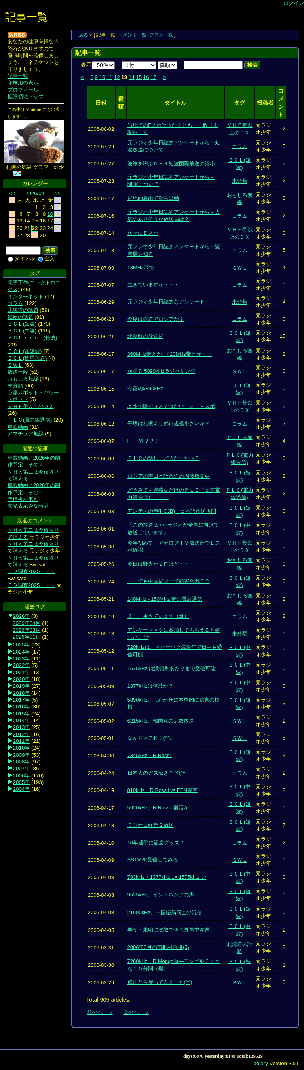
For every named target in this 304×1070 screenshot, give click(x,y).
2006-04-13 (101, 825)
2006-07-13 (101, 250)
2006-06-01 (101, 529)
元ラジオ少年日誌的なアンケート (166, 302)
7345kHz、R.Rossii (149, 755)
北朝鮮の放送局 (145, 336)
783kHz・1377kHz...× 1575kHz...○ (167, 877)
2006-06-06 (101, 459)
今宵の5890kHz (145, 388)
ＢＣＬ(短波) (22, 324)
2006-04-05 (101, 930)
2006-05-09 (101, 686)
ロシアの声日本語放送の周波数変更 (168, 476)
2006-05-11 (101, 668)
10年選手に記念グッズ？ (155, 843)
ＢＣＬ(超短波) (25, 351)
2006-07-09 (101, 267)
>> (57, 193)
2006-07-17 (101, 198)
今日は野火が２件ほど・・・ (160, 564)
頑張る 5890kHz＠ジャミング (161, 371)
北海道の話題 (23, 310)
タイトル (21, 258)
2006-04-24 (101, 773)
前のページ (100, 1012)
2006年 (21, 776)
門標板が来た (23, 499)
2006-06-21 (101, 336)
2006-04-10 (101, 843)
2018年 (21, 693)
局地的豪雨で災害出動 (153, 198)
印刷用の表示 (23, 83)
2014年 (21, 720)
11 (109, 77)
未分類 (239, 181)
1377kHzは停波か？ (150, 686)
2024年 (21, 652)
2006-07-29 (101, 146)
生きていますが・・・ (153, 285)
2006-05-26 (101, 564)
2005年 (21, 782)
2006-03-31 (101, 947)
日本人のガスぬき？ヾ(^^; (157, 773)
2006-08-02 (101, 129)
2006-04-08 (101, 877)
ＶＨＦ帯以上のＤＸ (31, 406)
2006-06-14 (101, 406)
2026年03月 (26, 630)
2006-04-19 (101, 790)
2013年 (21, 727)
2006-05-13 (101, 634)
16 (146, 77)
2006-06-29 (101, 302)
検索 (252, 65)
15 (139, 77)
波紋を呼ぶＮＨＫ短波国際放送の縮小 (171, 164)
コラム (239, 146)
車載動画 (18, 427)
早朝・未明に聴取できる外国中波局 (168, 930)
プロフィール (23, 90)
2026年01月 (26, 637)
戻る (83, 35)
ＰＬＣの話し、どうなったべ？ (163, 458)
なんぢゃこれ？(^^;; (150, 738)
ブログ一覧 (161, 35)
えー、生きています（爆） (158, 616)
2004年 (21, 789)
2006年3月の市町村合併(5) (158, 947)
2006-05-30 (101, 546)
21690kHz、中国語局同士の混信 (164, 912)
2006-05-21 (101, 599)
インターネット (26, 296)
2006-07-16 (101, 216)
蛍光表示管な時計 (28, 506)
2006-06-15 (101, 388)
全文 (46, 258)
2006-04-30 (101, 755)
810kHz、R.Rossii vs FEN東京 (162, 790)
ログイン (293, 3)
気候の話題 (20, 317)
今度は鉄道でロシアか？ (155, 319)
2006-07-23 (101, 181)
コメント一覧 (132, 35)
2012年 (21, 734)
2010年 (21, 748)
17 (153, 77)
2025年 (21, 645)
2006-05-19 (101, 616)
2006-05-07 (101, 704)
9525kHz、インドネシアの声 (160, 894)
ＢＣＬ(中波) (22, 331)
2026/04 (34, 193)
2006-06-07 (101, 441)
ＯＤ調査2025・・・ (31, 571)
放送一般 (18, 372)
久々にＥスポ (142, 233)
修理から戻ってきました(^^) (159, 982)
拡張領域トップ (26, 97)
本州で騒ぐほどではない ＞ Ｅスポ (171, 406)
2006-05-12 (101, 651)
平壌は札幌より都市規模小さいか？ (168, 423)
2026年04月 (26, 623)
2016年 (21, 706)
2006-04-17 (101, 808)
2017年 (21, 700)
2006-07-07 (101, 285)
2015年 (21, 714)
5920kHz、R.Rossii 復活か (158, 808)
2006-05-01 (101, 738)
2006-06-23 (101, 319)
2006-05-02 (101, 721)
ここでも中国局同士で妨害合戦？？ (168, 581)
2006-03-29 (101, 983)
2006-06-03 (101, 494)
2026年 (21, 616)
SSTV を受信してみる (152, 860)
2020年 (21, 679)
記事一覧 (26, 17)
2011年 (21, 741)
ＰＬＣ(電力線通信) (30, 420)
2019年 (21, 686)
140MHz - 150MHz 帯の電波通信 (165, 599)
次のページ (136, 1012)
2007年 (21, 768)
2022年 (21, 665)
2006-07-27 (101, 164)
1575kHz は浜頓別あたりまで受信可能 (171, 668)
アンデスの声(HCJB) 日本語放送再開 (171, 511)
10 (102, 77)
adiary (261, 1063)
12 (117, 77)
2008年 (21, 762)
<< (12, 193)
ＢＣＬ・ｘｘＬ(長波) (32, 338)
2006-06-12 (101, 424)
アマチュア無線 (26, 434)
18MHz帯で (140, 267)
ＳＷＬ (239, 267)
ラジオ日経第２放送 (150, 825)
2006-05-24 (101, 582)
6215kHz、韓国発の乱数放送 (160, 721)
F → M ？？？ (143, 441)
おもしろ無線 (23, 379)
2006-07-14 (101, 233)
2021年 (21, 672)
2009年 (21, 755)
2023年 (21, 659)
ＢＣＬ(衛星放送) (27, 358)
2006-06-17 (101, 354)
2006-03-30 (101, 965)
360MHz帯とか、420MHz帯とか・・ (169, 354)
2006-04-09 (101, 860)
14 (132, 77)
